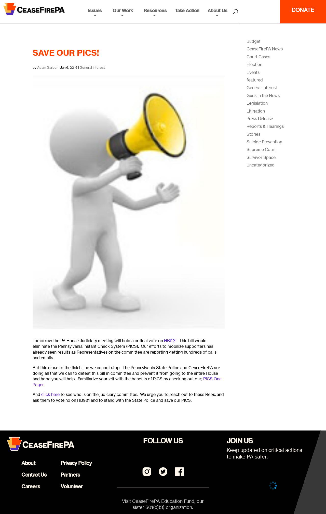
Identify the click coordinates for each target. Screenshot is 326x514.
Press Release (260, 118)
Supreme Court (261, 149)
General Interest (92, 67)
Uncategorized (261, 165)
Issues (95, 10)
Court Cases (258, 56)
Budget (254, 41)
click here (51, 394)
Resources (155, 10)
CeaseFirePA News (265, 48)
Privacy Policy (76, 463)
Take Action (187, 10)
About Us (217, 10)
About (28, 463)
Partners (70, 474)
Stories (253, 134)
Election (254, 64)
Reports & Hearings (265, 126)
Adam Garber (47, 67)
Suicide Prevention (264, 141)
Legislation (257, 103)
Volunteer (72, 486)
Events (253, 72)
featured (255, 79)
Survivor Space (261, 157)
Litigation (256, 111)
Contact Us (34, 474)
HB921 (170, 340)
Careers (30, 486)
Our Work (123, 10)
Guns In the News (263, 95)
